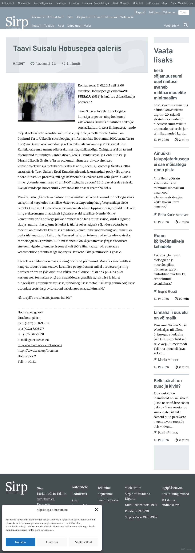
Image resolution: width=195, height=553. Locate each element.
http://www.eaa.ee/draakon (38, 350)
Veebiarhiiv (171, 26)
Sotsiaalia (126, 17)
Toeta (183, 12)
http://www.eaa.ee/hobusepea (40, 345)
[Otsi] (185, 25)
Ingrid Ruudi (167, 291)
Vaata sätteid (83, 542)
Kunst (98, 17)
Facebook (43, 504)
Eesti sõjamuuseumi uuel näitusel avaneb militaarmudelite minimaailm (170, 84)
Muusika (111, 17)
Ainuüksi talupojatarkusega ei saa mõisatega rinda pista (171, 162)
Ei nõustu (52, 542)
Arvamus (38, 17)
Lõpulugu (74, 26)
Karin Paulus (168, 433)
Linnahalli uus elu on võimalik (171, 315)
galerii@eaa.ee (38, 340)
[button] (96, 509)
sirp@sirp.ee (46, 499)
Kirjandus (83, 17)
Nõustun (20, 542)
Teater (36, 26)
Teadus (49, 26)
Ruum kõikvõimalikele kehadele (169, 241)
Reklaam (154, 12)
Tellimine (169, 12)
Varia (87, 26)
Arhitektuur (56, 17)
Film (70, 17)
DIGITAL (186, 549)
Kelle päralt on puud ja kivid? (168, 383)
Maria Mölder (168, 360)
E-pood (140, 12)
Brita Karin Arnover (173, 215)
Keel (61, 26)
